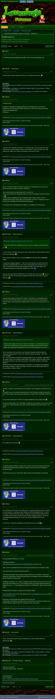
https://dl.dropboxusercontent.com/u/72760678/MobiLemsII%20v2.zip (22, 564)
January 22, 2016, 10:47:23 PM (10, 555)
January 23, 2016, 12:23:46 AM (10, 635)
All (21, 46)
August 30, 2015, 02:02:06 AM (9, 53)
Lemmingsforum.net (37, 594)
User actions (49, 46)
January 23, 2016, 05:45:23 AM (10, 663)
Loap (12, 88)
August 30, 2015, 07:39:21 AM (9, 71)
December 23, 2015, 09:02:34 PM (10, 384)
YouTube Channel (7, 675)
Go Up (3, 686)
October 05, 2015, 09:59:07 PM (10, 99)
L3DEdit (21, 88)
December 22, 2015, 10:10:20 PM (10, 294)
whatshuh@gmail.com (9, 595)
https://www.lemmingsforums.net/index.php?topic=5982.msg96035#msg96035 (31, 117)
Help (39, 697)
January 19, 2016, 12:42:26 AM (10, 506)
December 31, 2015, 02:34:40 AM (10, 462)
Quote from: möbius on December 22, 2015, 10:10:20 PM (18, 340)
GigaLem (21, 33)
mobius (7, 97)
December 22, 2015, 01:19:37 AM (10, 183)
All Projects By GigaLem (9, 682)
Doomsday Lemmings (46, 85)
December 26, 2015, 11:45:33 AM (10, 438)
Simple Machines (14, 697)
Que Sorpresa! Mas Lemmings (30, 678)
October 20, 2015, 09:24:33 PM (10, 144)
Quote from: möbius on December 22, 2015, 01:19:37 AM (18, 241)
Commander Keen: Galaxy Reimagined (21, 91)
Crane (6, 51)
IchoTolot (26, 33)
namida (6, 68)
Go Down (4, 46)
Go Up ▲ (52, 697)
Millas (4, 678)
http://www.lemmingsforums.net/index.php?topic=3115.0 (29, 283)
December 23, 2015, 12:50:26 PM (10, 335)
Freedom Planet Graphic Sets (14, 678)
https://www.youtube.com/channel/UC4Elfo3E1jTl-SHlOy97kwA (27, 286)
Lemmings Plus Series (28, 85)
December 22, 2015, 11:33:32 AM (10, 237)
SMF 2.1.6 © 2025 (5, 697)
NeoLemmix (14, 85)
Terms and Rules (45, 697)
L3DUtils (37, 88)
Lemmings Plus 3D (7, 90)
